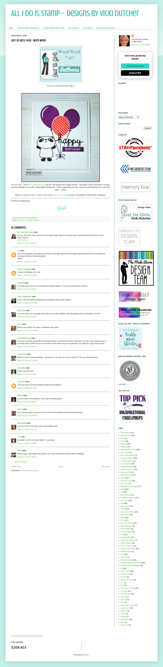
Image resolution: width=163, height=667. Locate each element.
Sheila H (20, 283)
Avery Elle (124, 452)
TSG (122, 585)
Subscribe (135, 73)
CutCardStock (126, 475)
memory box (125, 608)
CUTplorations (126, 464)
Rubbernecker (126, 551)
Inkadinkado (125, 506)
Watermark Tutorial (128, 605)
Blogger (86, 655)
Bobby (20, 395)
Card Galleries (73, 28)
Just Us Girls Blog (60, 195)
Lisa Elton (21, 368)
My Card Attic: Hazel (25, 232)
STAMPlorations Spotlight (130, 566)
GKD (122, 489)
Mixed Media (125, 529)
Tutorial (123, 597)
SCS (122, 554)
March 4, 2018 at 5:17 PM (26, 388)
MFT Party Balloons (36, 185)
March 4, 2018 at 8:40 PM (26, 429)
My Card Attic (22, 240)
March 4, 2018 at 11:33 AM (27, 360)
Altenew (123, 447)
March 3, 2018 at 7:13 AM (26, 262)
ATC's (123, 441)
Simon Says (125, 571)
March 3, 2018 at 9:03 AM (26, 289)
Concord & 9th (126, 472)
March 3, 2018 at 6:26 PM (26, 317)
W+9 (122, 602)
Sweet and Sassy (127, 580)
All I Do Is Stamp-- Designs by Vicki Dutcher (75, 13)
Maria (19, 451)
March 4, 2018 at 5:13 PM (26, 374)
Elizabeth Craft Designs (129, 486)
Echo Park (124, 484)
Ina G (19, 324)
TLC (122, 583)
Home (11, 28)
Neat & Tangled (126, 532)
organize (124, 611)
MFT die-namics (126, 523)
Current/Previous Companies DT (28, 28)
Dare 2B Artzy (126, 481)
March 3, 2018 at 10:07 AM (27, 303)
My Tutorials (87, 28)
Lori (19, 437)
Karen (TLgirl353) (24, 269)
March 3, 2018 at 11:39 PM (27, 331)
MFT (23, 220)
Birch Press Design (128, 455)
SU (122, 568)
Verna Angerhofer (24, 297)
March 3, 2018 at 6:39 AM (26, 243)
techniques (125, 619)
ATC (122, 438)
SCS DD (124, 557)
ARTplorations (126, 435)
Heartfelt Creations (127, 498)
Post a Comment (21, 462)
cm (18, 251)
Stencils (123, 577)
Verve (123, 600)
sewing (123, 614)
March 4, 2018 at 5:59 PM (26, 416)
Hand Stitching (126, 495)
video (123, 622)
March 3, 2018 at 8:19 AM (26, 275)
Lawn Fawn (125, 515)
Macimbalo (21, 423)
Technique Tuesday (32, 220)
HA (122, 492)
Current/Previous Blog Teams (53, 28)
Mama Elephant (126, 526)
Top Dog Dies (126, 594)
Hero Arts (124, 500)
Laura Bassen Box (127, 512)
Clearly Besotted (127, 467)
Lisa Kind (21, 382)
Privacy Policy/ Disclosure (105, 28)
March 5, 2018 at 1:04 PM (26, 443)
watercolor (124, 625)
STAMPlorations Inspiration (131, 563)
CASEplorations (126, 461)
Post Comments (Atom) (30, 471)
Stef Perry (21, 310)
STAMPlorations (126, 560)
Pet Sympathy (126, 537)
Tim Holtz (124, 591)
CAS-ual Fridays (127, 458)
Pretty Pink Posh (127, 546)
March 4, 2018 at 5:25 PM (26, 402)
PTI (122, 534)
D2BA (123, 478)
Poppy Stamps (126, 543)
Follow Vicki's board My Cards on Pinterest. (27, 636)
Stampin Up (125, 574)
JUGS (20, 220)
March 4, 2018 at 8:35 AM (26, 347)
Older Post (105, 467)
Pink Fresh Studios (128, 540)
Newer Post (16, 467)
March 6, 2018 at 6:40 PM (26, 457)
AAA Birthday (125, 433)
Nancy (19, 409)
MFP (122, 518)
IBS (122, 503)
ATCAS (123, 444)
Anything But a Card (128, 450)
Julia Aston (21, 354)
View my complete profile (141, 45)
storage (123, 616)
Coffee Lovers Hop (127, 469)
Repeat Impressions (128, 549)
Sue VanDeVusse (24, 338)
